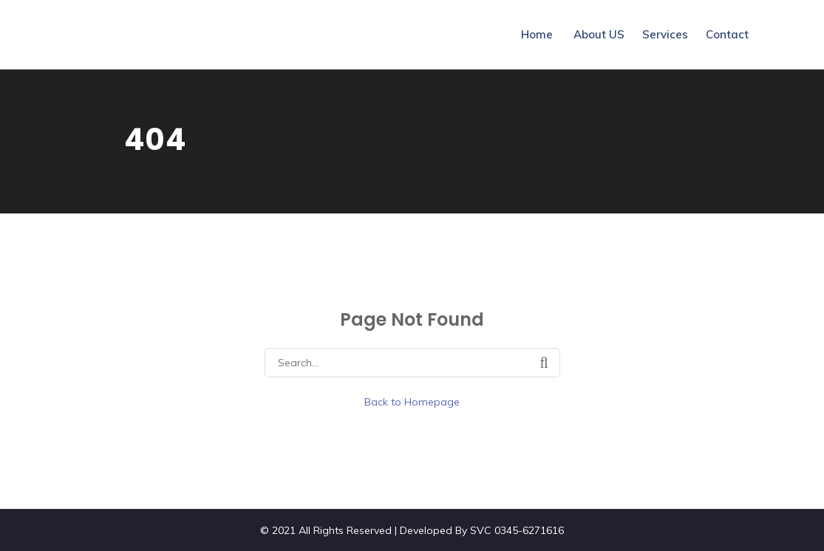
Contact (727, 34)
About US (598, 34)
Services (665, 34)
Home (537, 34)
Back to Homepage (412, 401)
